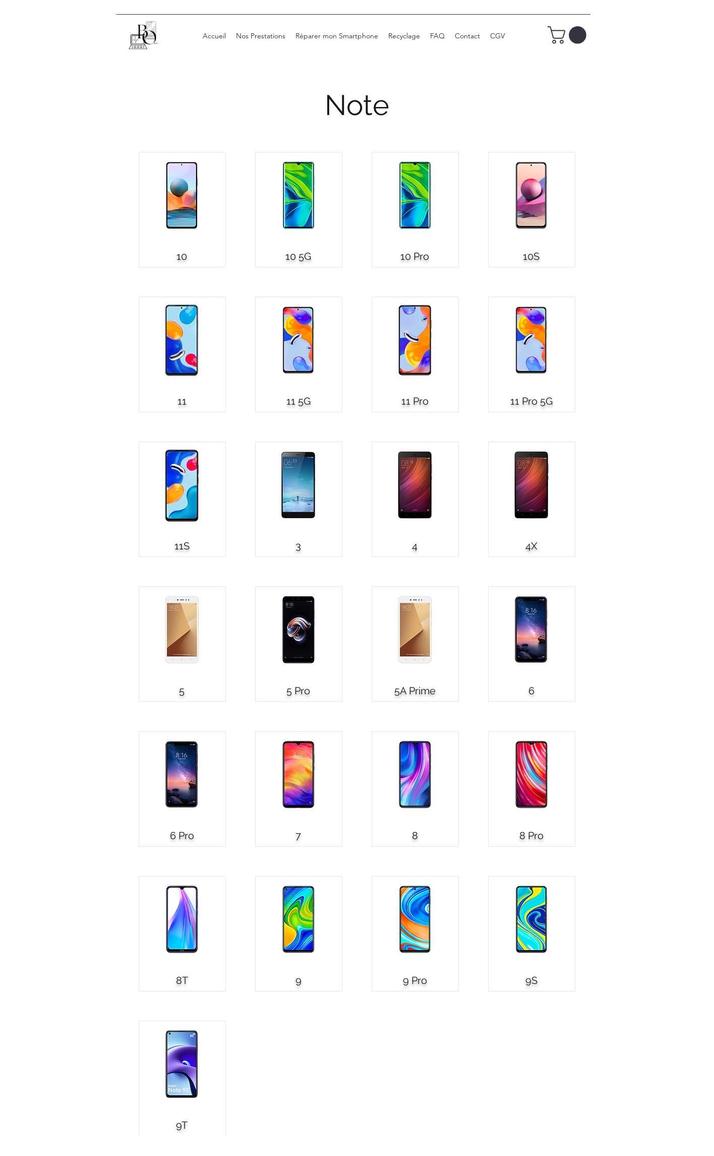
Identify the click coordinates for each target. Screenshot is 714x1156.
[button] (569, 35)
